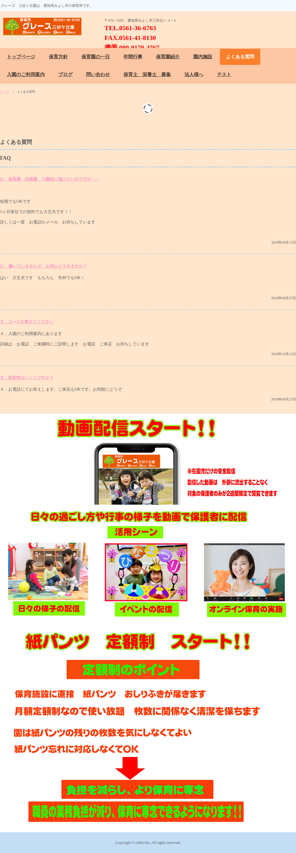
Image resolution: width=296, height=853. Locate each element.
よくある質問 (240, 56)
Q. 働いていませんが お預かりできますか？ (43, 266)
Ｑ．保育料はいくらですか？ (27, 378)
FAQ (5, 158)
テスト (224, 74)
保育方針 (58, 56)
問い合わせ (98, 74)
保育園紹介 (168, 56)
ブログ (65, 74)
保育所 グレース (45, 26)
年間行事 (132, 56)
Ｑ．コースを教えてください (27, 322)
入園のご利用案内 (26, 74)
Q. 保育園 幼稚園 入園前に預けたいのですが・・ (49, 179)
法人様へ (193, 74)
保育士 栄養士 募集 (147, 74)
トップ (4, 91)
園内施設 (202, 56)
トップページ (21, 56)
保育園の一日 (95, 56)
